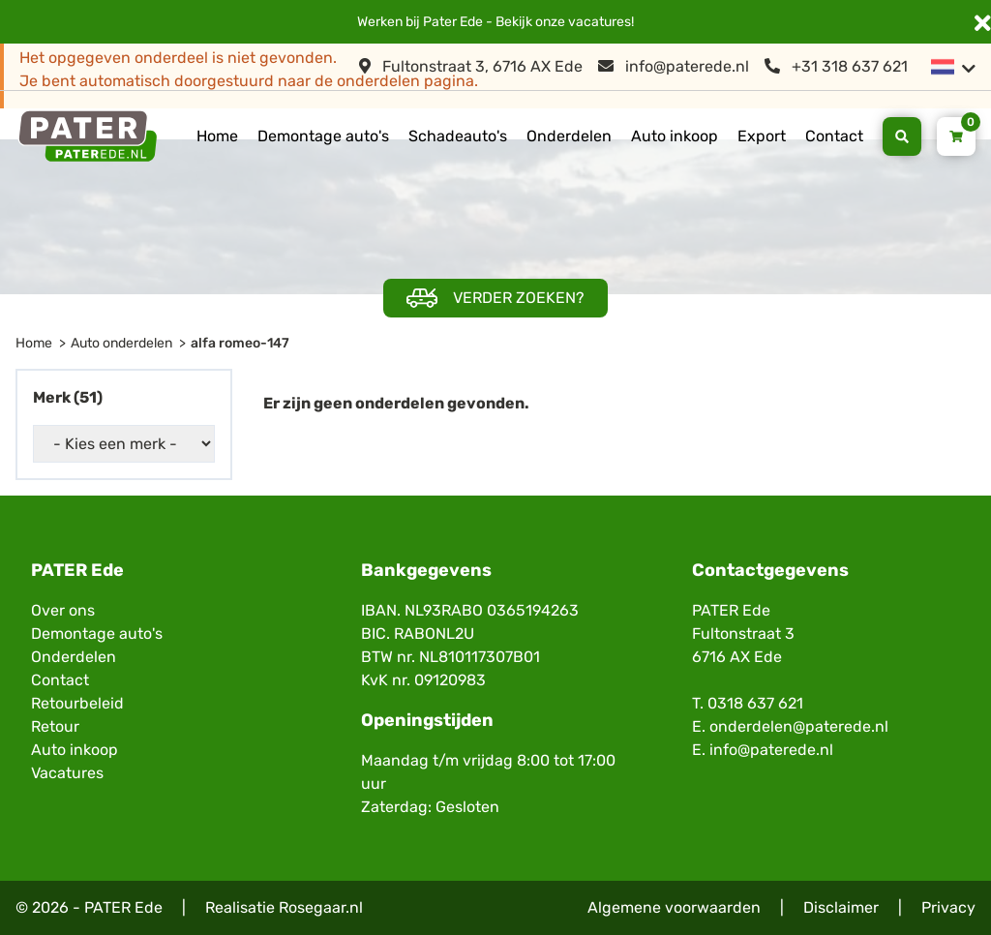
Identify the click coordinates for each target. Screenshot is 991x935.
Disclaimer (841, 907)
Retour (55, 726)
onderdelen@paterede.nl (798, 726)
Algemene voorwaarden (674, 907)
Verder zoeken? (495, 298)
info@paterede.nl (673, 66)
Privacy (948, 907)
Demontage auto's (323, 136)
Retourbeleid (77, 703)
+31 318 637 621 (836, 66)
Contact (834, 136)
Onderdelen (569, 136)
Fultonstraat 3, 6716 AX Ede (471, 66)
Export (761, 136)
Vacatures (67, 773)
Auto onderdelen (121, 343)
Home (217, 136)
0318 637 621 (755, 703)
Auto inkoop (674, 136)
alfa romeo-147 (240, 343)
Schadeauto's (457, 136)
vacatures (599, 22)
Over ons (63, 610)
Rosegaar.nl (321, 907)
